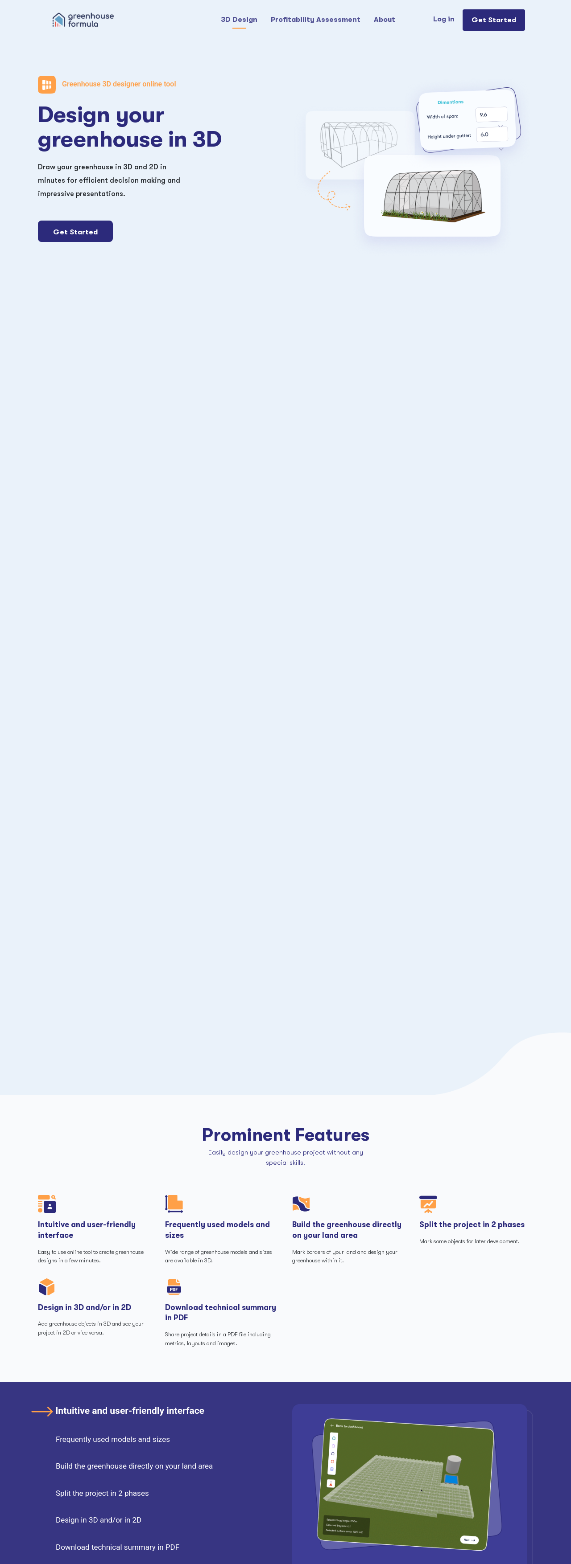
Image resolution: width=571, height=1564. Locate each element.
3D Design (239, 20)
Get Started (494, 20)
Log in (444, 19)
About (384, 20)
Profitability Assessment (315, 20)
